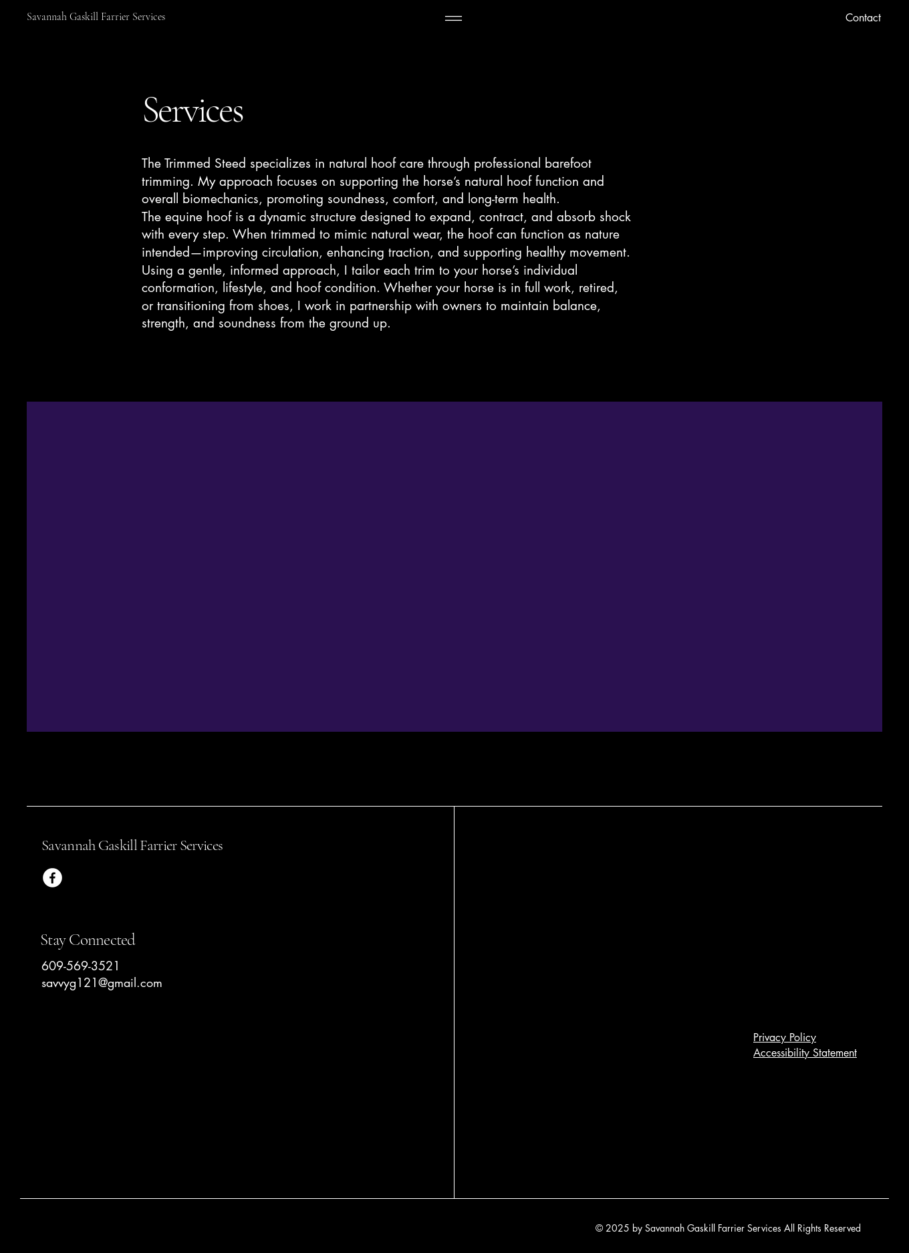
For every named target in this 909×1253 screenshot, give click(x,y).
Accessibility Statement (805, 1053)
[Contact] (812, 18)
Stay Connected (88, 940)
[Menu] (453, 18)
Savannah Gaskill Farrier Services (133, 845)
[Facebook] (52, 877)
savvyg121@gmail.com (101, 982)
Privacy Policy (784, 1037)
